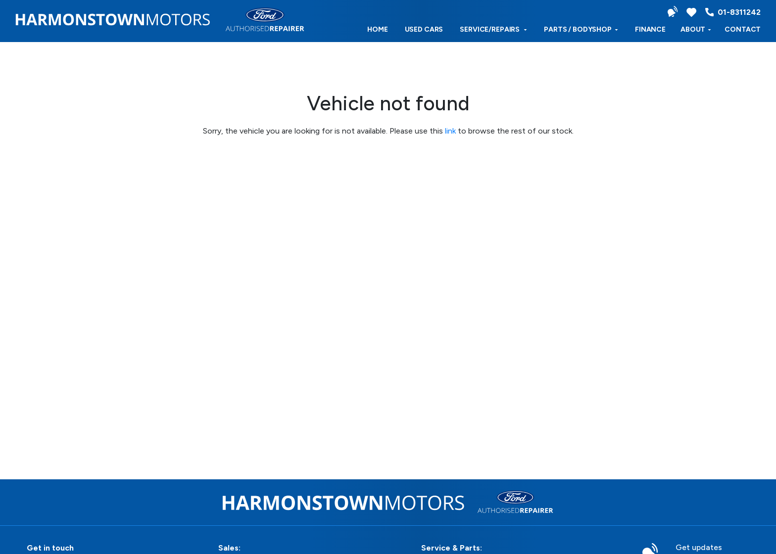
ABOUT (695, 29)
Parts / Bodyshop (581, 29)
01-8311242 (733, 12)
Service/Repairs (493, 29)
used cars (424, 29)
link (450, 131)
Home (377, 29)
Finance (650, 29)
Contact (743, 29)
